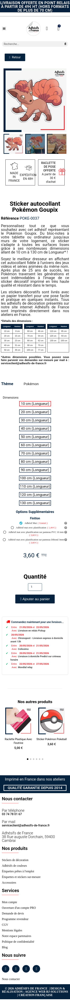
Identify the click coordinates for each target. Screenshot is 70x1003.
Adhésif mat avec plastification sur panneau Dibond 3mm (33, 541)
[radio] (35, 403)
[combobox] (31, 44)
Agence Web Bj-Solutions (46, 991)
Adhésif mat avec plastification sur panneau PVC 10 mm (33, 534)
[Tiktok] (36, 969)
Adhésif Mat (33, 523)
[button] (4, 28)
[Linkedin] (26, 969)
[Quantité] (35, 587)
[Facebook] (5, 969)
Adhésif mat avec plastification (33, 527)
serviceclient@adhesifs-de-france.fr (26, 825)
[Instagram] (16, 969)
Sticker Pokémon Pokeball (51, 739)
